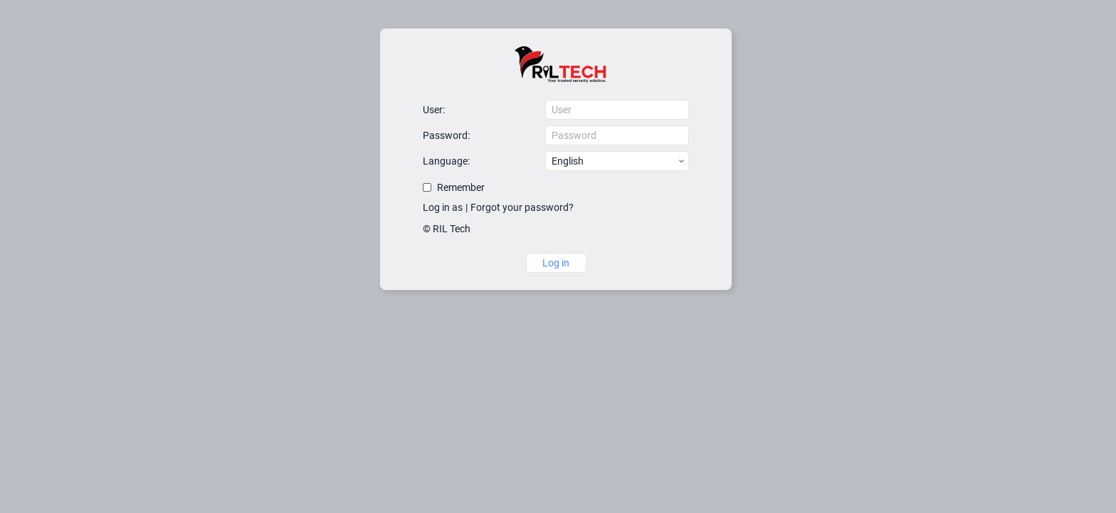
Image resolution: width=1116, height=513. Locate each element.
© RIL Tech (446, 228)
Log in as (443, 207)
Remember (461, 187)
